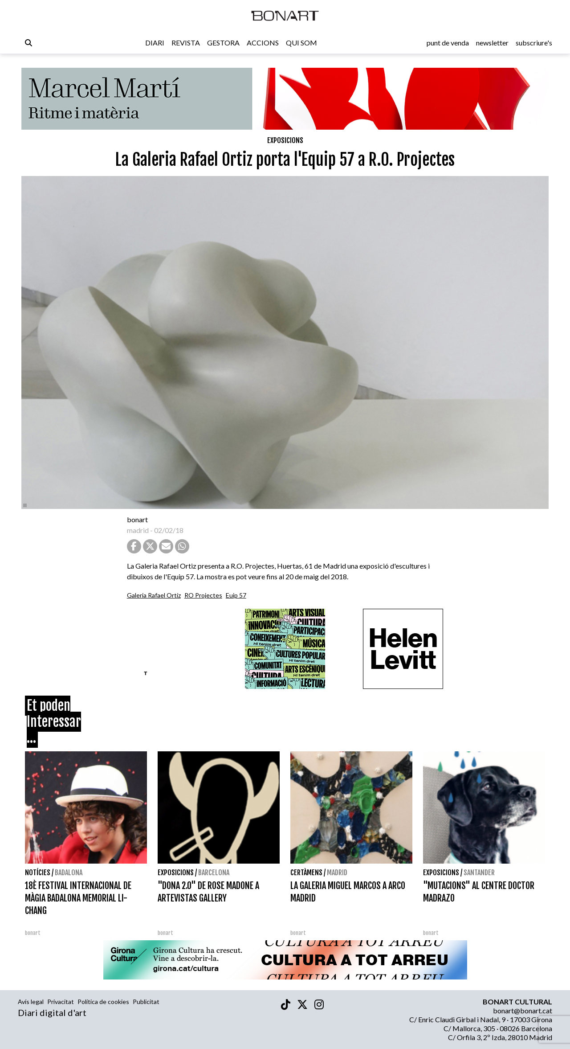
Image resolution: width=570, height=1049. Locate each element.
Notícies (37, 872)
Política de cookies (103, 1001)
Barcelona (213, 872)
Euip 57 (236, 595)
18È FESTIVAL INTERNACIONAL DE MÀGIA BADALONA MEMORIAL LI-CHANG (78, 898)
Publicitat (146, 1001)
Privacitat (60, 1001)
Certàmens (306, 872)
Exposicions (285, 140)
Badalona (68, 872)
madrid (138, 530)
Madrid (337, 872)
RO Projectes (203, 595)
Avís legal (31, 1001)
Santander (479, 872)
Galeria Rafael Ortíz (154, 595)
